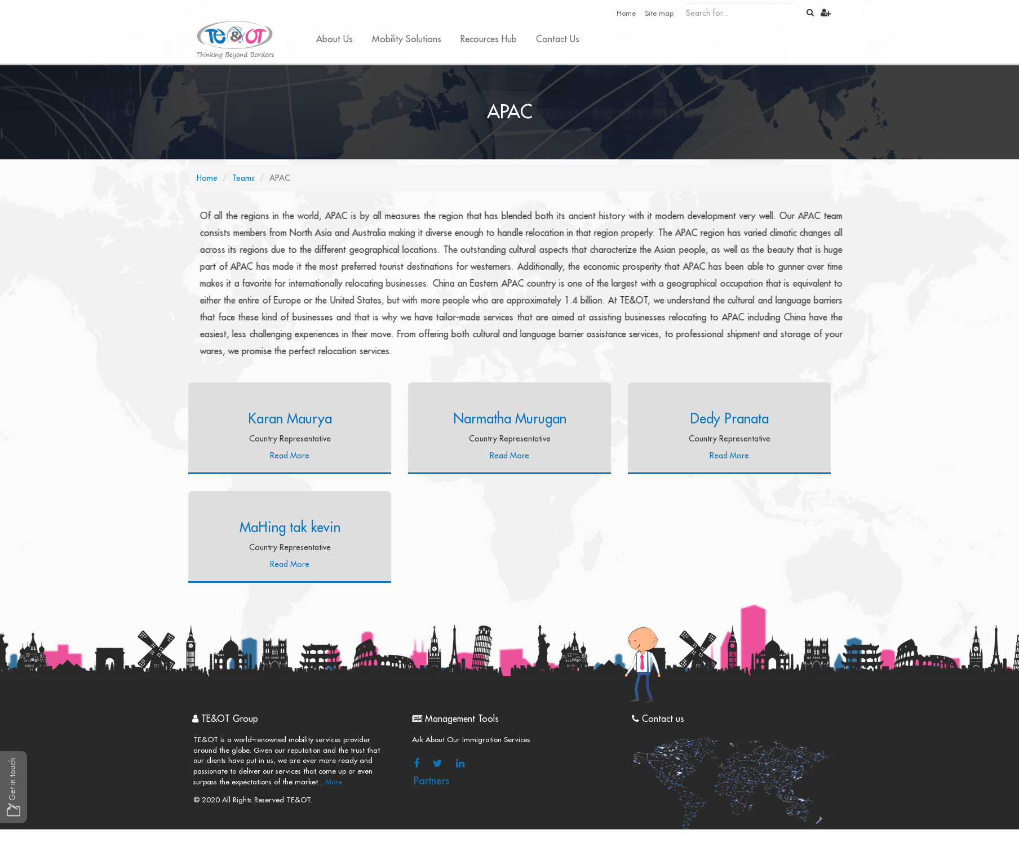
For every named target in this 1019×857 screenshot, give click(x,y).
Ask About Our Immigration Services (471, 739)
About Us (334, 39)
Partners (431, 781)
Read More (289, 455)
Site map (659, 13)
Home (626, 13)
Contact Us (557, 39)
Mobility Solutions (406, 39)
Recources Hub (488, 39)
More (332, 781)
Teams (243, 178)
